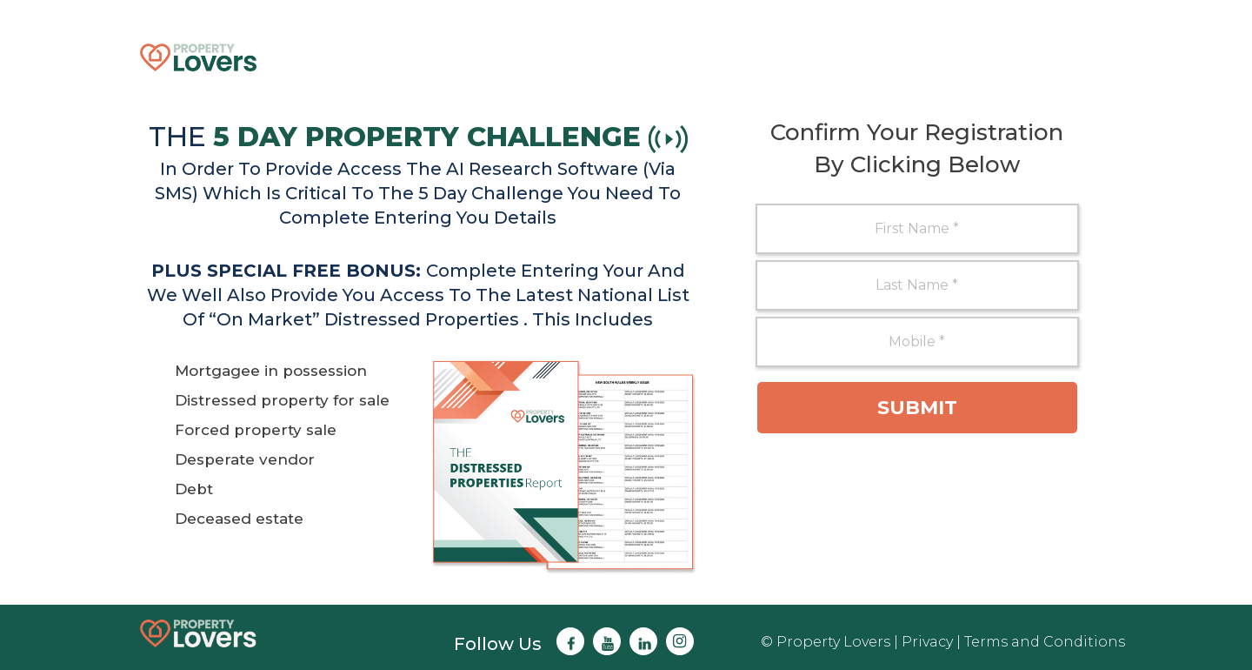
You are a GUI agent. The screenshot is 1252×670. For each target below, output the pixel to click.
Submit (917, 407)
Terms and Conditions (1044, 641)
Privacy (927, 641)
